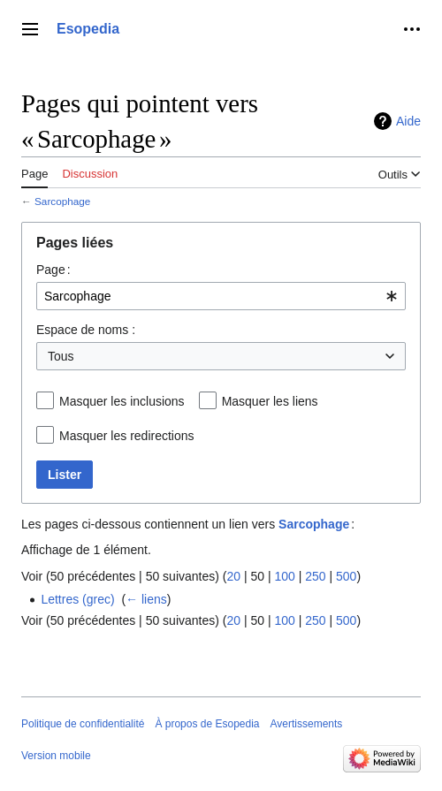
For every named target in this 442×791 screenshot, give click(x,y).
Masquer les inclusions (122, 401)
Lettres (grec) (77, 599)
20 (233, 576)
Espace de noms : (85, 330)
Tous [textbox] (61, 356)
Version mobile (56, 755)
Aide (408, 121)
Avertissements (307, 724)
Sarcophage (62, 201)
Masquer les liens (270, 401)
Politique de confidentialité (82, 724)
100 (284, 576)
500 (346, 576)
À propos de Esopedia (207, 724)
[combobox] (221, 296)
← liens (146, 599)
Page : (53, 269)
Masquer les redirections (126, 436)
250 (315, 576)
